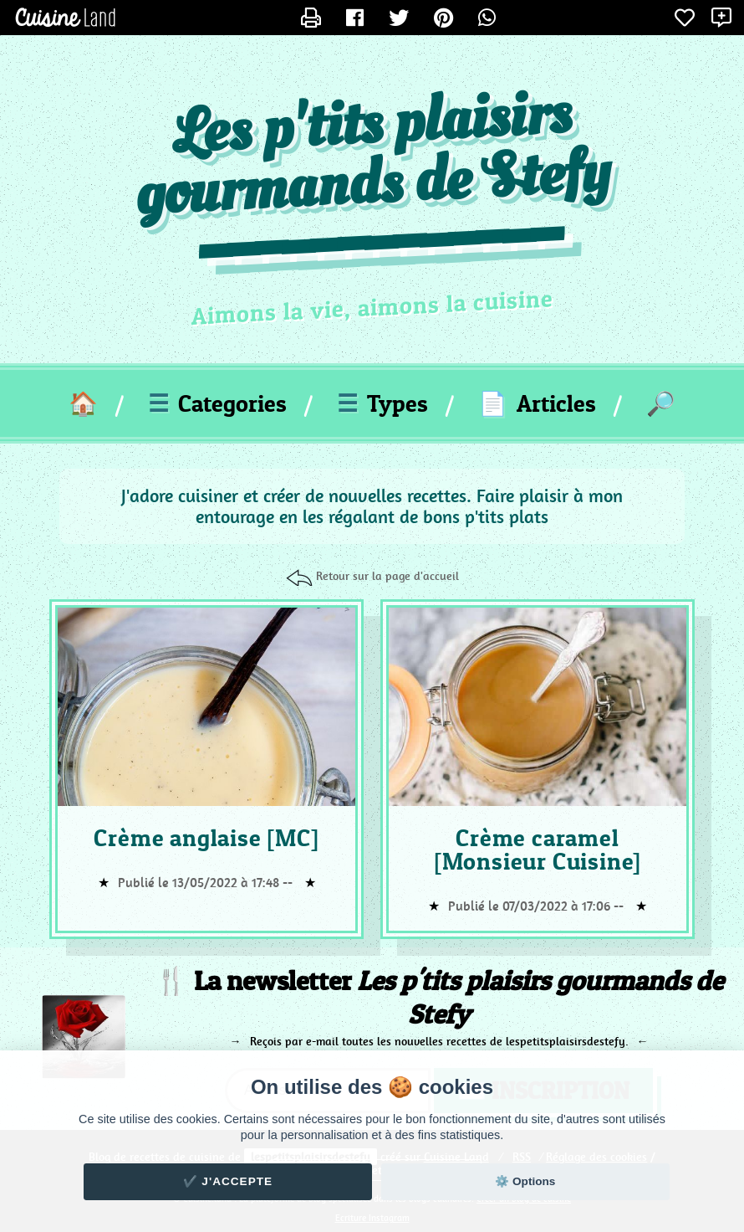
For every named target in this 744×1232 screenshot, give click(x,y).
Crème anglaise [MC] (206, 838)
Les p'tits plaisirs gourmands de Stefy (372, 156)
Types (382, 403)
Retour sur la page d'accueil (387, 576)
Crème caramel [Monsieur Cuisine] (537, 849)
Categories (217, 403)
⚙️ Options (525, 1181)
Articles (537, 403)
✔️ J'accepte (228, 1181)
